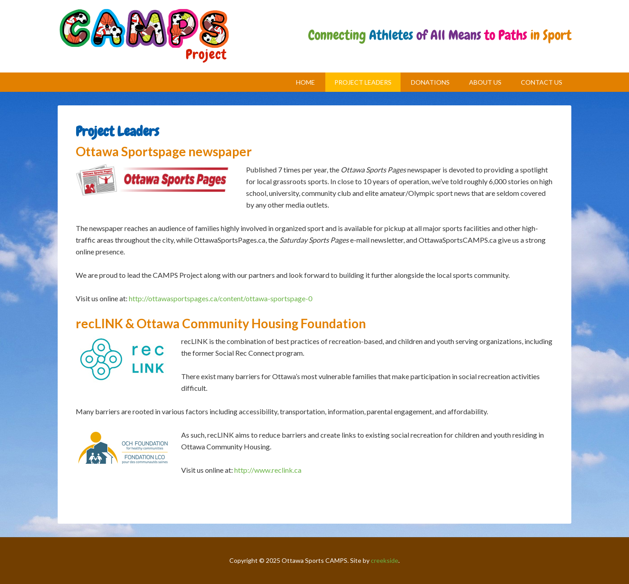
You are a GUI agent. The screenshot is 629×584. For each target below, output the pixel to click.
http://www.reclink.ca (267, 470)
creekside (384, 560)
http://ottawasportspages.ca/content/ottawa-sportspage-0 (220, 298)
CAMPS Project (144, 36)
